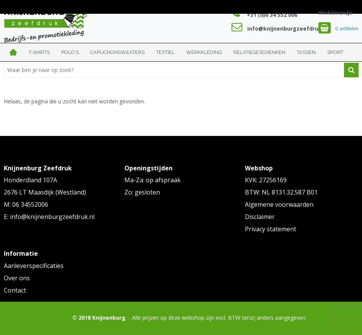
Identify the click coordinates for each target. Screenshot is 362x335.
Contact (15, 290)
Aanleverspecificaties (34, 265)
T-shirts (39, 52)
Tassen (306, 52)
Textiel (165, 52)
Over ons (17, 278)
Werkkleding (204, 52)
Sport (335, 52)
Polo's (70, 52)
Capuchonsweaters (117, 52)
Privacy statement (270, 229)
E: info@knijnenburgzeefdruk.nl (49, 216)
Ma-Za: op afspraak (152, 180)
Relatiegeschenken (259, 52)
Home (13, 52)
